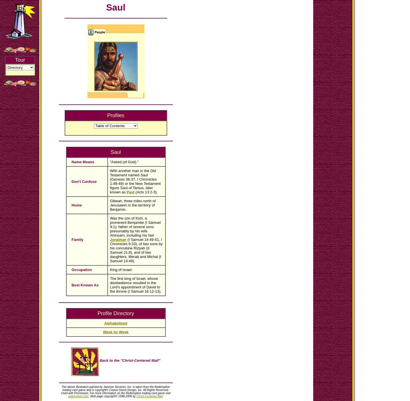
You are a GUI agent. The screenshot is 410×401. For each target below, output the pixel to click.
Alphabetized (115, 323)
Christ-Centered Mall (149, 396)
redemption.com (78, 396)
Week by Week (116, 332)
